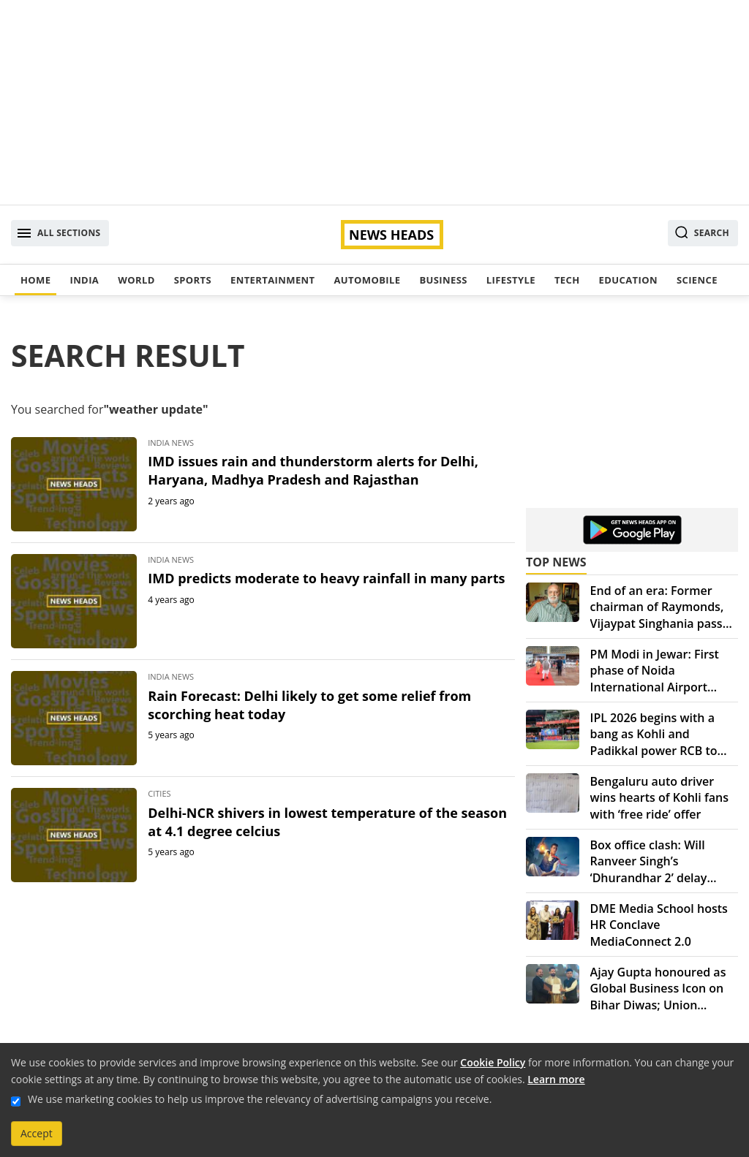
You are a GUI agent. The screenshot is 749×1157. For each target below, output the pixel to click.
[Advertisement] (374, 102)
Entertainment (272, 280)
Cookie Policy (492, 1062)
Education (628, 280)
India (84, 280)
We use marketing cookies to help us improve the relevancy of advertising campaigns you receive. (260, 1099)
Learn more (555, 1079)
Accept (36, 1133)
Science (697, 280)
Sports (192, 280)
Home (35, 280)
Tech (567, 280)
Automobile (367, 280)
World (136, 280)
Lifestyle (510, 280)
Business (443, 280)
